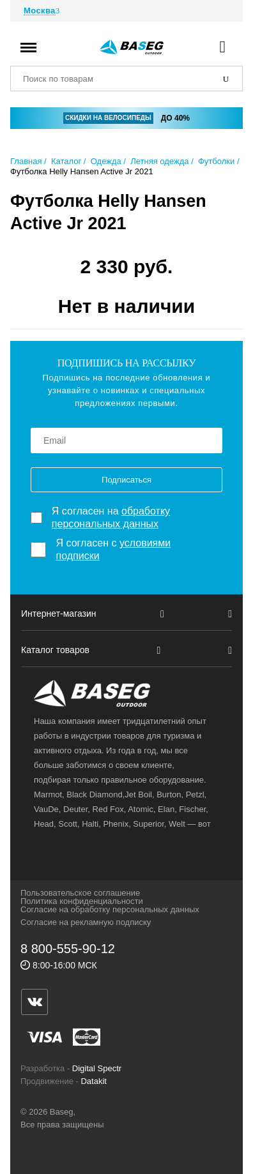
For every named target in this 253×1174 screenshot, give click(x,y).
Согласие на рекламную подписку (85, 922)
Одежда (106, 161)
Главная (26, 161)
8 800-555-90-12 (67, 949)
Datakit (93, 1081)
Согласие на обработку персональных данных (109, 909)
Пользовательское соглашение (80, 893)
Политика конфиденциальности (81, 901)
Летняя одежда (159, 161)
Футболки (216, 161)
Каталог (66, 161)
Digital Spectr (96, 1068)
